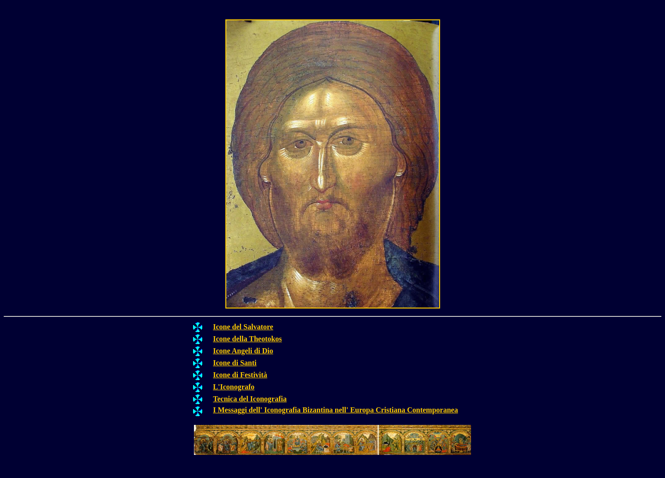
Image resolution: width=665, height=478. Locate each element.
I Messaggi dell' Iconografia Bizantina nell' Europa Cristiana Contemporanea (335, 410)
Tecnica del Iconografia (249, 399)
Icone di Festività (240, 375)
